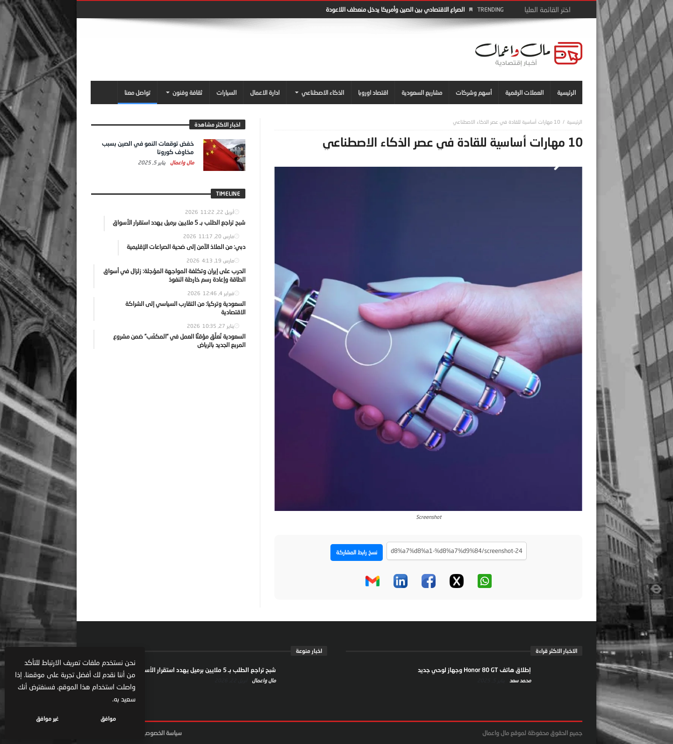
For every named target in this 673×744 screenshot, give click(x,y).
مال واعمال (181, 162)
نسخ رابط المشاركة (356, 552)
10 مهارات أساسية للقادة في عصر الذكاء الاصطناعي (506, 122)
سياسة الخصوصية (161, 733)
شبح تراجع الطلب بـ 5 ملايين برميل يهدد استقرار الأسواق (205, 669)
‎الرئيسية (574, 122)
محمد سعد (519, 680)
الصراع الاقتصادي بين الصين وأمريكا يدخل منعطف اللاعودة (395, 9)
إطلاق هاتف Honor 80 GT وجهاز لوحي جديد (474, 669)
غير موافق (47, 718)
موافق (108, 718)
